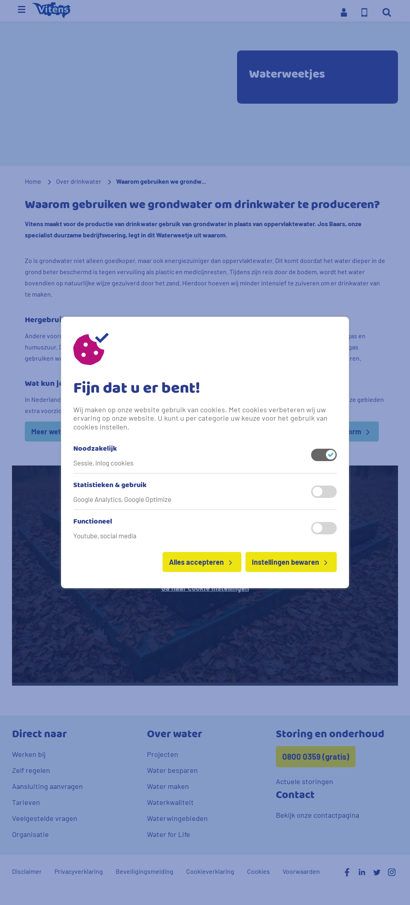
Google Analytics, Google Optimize (122, 499)
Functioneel (92, 522)
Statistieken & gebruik (110, 485)
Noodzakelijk (95, 449)
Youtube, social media (105, 536)
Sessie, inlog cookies (103, 463)
